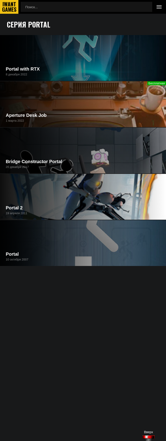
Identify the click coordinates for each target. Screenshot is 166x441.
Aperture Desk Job (26, 115)
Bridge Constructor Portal (34, 161)
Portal (12, 254)
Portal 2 (14, 207)
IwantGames (9, 7)
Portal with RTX (23, 68)
